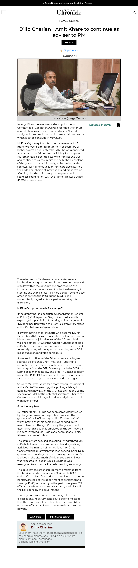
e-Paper (47, 3)
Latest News (100, 125)
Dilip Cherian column (60, 517)
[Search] (134, 12)
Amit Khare (35, 517)
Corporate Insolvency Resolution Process (72, 3)
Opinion (69, 43)
